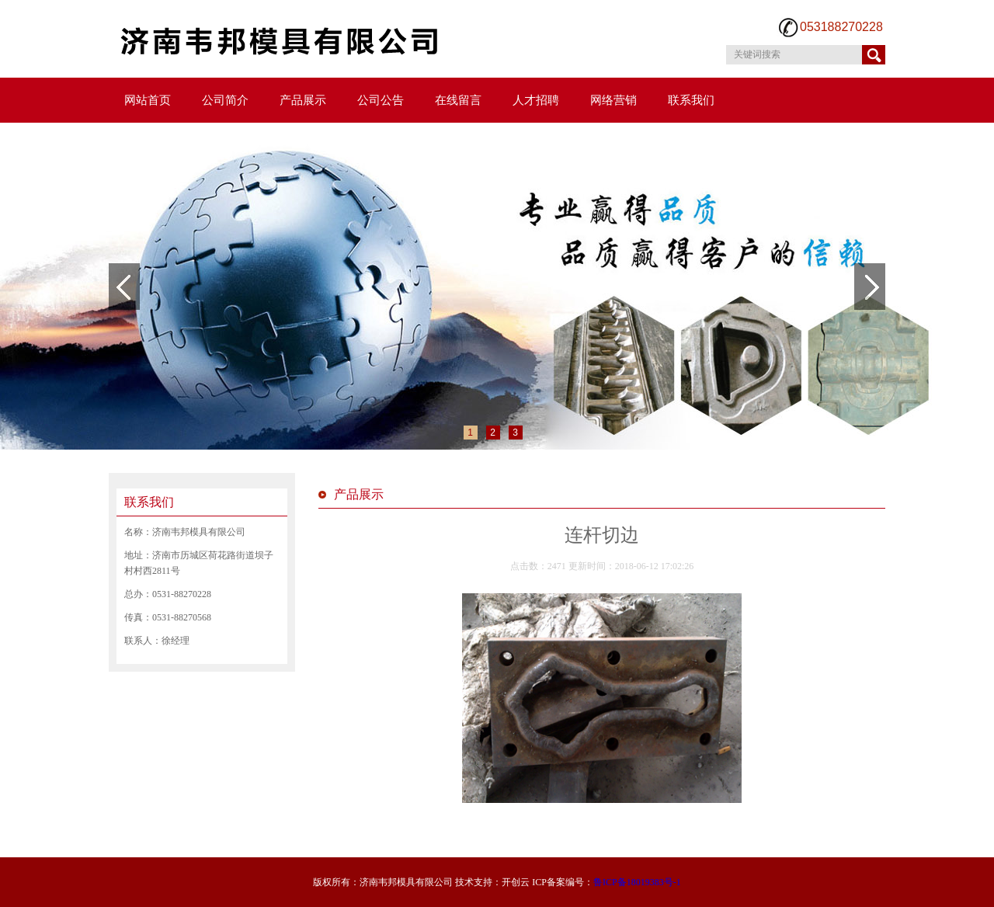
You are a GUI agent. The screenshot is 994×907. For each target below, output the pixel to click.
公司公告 (380, 100)
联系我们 (691, 100)
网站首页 (147, 100)
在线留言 (458, 100)
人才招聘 (536, 100)
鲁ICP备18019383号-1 (637, 882)
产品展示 (303, 100)
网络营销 (613, 100)
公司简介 (225, 100)
